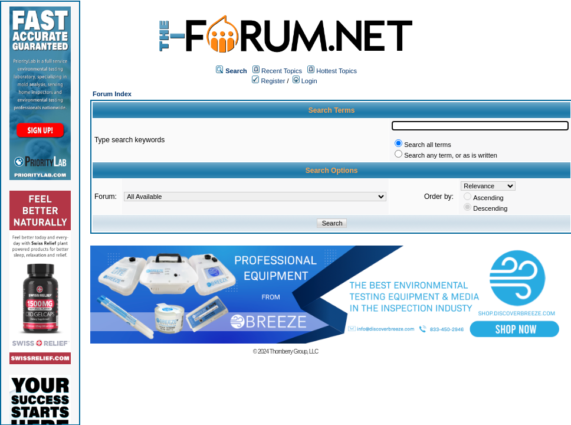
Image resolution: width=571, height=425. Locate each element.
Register (268, 80)
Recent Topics (281, 70)
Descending (490, 208)
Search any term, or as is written (450, 155)
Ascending (488, 197)
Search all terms (427, 144)
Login (305, 80)
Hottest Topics (336, 70)
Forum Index (112, 93)
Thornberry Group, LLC (294, 351)
